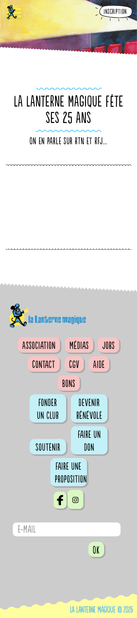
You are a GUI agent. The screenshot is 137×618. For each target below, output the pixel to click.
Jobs (108, 345)
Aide (99, 365)
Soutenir (47, 447)
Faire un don (89, 441)
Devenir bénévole (89, 409)
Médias (79, 345)
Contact (43, 365)
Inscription (115, 12)
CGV (74, 365)
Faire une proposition (71, 473)
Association (39, 345)
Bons (68, 384)
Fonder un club (48, 409)
